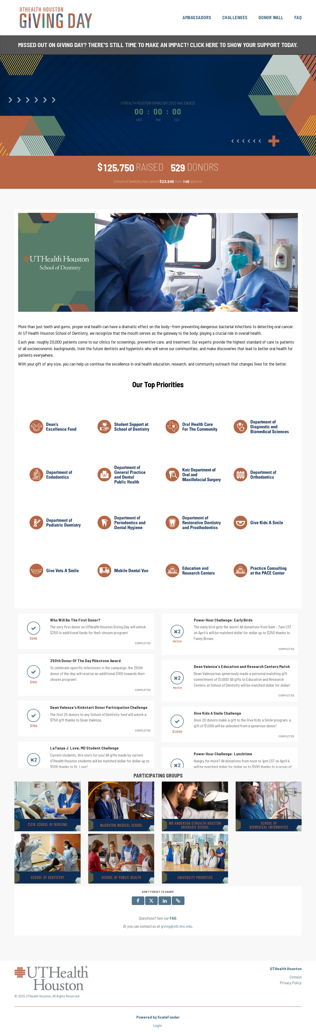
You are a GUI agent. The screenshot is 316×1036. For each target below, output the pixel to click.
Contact (296, 976)
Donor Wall (271, 17)
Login (157, 1025)
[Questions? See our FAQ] (173, 918)
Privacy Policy (291, 982)
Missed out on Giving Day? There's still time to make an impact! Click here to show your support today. (158, 44)
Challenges (235, 17)
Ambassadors (196, 17)
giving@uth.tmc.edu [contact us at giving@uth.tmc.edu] (176, 926)
